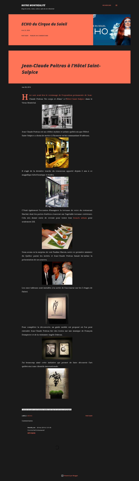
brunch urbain (80, 218)
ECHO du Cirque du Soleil (44, 24)
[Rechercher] (107, 5)
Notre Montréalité (33, 5)
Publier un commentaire (39, 36)
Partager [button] (24, 36)
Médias (29, 416)
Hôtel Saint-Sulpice (76, 99)
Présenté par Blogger (69, 476)
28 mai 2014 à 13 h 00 (44, 427)
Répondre (31, 433)
